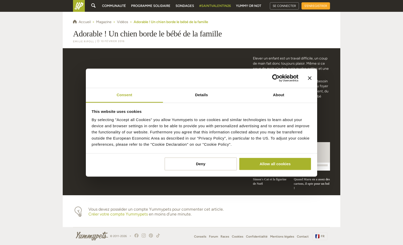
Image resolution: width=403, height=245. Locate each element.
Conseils (200, 236)
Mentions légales (282, 236)
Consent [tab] (124, 95)
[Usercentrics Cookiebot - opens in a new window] (275, 78)
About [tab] (278, 95)
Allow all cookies (275, 164)
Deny (200, 164)
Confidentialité (257, 236)
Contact (303, 236)
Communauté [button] (114, 6)
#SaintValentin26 (215, 6)
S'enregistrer (315, 6)
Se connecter (284, 6)
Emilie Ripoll (83, 41)
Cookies (237, 236)
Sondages (185, 6)
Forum (213, 236)
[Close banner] (310, 78)
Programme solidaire (150, 6)
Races (225, 236)
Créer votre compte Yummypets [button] (118, 214)
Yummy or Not (248, 6)
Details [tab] (201, 95)
